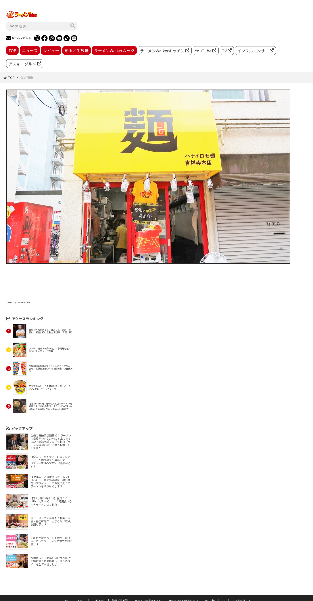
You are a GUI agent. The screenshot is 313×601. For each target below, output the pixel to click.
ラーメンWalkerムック (114, 50)
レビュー (51, 50)
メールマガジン (18, 38)
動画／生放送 (76, 50)
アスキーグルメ (24, 64)
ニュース (30, 50)
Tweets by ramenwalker (18, 302)
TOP (12, 50)
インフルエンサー (255, 51)
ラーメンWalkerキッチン (164, 51)
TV (227, 51)
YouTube (205, 51)
